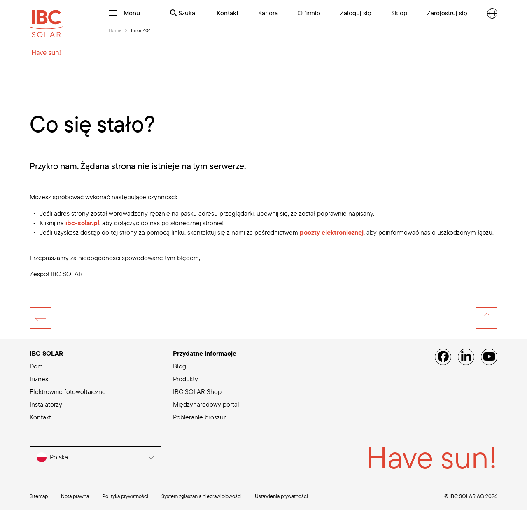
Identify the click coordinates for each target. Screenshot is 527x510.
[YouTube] (489, 357)
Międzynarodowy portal (206, 404)
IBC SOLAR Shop (197, 391)
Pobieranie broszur (199, 417)
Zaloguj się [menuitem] (355, 13)
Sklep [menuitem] (399, 13)
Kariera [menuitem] (268, 13)
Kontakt (40, 417)
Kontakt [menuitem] (227, 13)
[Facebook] (443, 357)
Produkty (185, 379)
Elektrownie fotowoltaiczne (68, 391)
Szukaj (183, 13)
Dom (36, 366)
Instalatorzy (46, 404)
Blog (179, 366)
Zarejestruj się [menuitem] (447, 13)
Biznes (39, 379)
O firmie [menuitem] (309, 13)
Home (115, 30)
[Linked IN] (466, 357)
